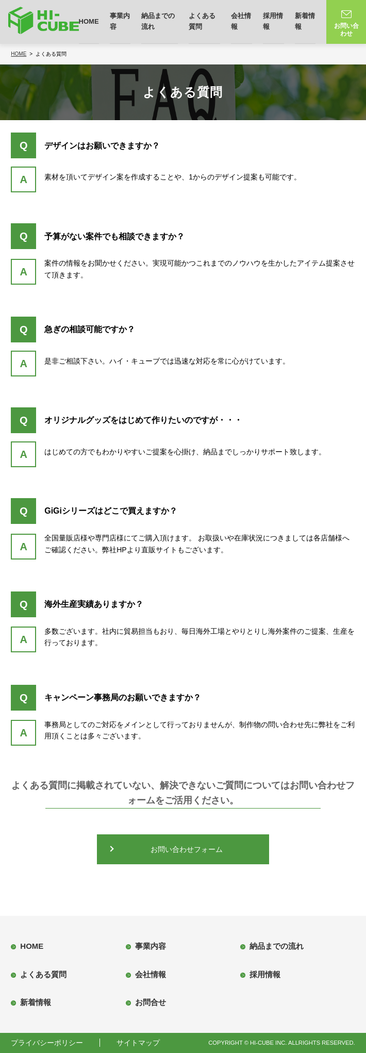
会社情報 (241, 21)
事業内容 (120, 21)
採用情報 (273, 21)
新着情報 (305, 21)
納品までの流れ (158, 21)
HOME (89, 21)
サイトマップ (138, 1043)
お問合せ (150, 1002)
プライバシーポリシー (47, 1043)
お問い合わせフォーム (187, 849)
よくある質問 (202, 21)
